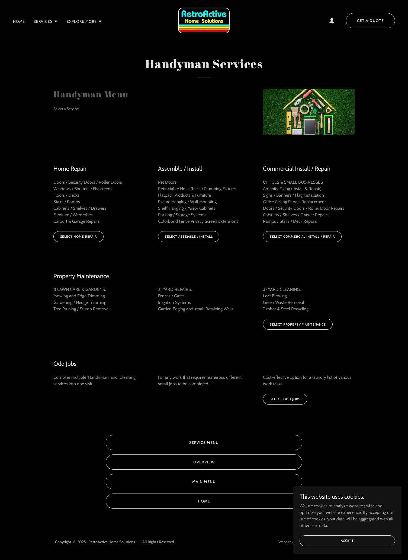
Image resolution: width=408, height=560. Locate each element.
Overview (204, 462)
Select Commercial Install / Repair (302, 236)
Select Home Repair (78, 236)
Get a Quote (370, 20)
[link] (204, 20)
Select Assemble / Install (189, 236)
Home (204, 501)
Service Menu (204, 442)
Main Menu (204, 481)
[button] (46, 21)
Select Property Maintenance (298, 324)
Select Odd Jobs (285, 399)
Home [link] (19, 21)
